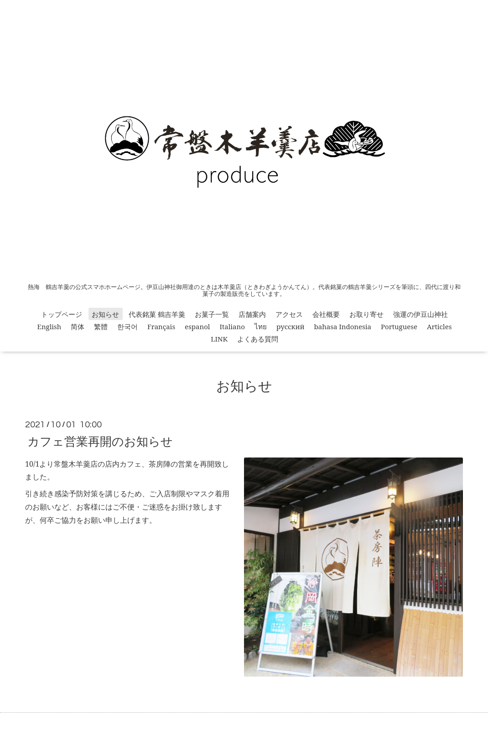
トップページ (61, 314)
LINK (219, 338)
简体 (77, 326)
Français (161, 326)
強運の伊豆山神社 (420, 314)
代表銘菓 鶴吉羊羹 (157, 314)
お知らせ (105, 314)
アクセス (289, 314)
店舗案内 (252, 314)
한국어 (127, 326)
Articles (439, 326)
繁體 (101, 326)
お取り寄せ (366, 314)
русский (290, 326)
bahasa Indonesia (343, 326)
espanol (197, 326)
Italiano (231, 326)
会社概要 (326, 314)
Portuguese (399, 326)
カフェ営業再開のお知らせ (100, 440)
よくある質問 (257, 338)
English (49, 326)
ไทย (260, 326)
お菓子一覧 (212, 314)
